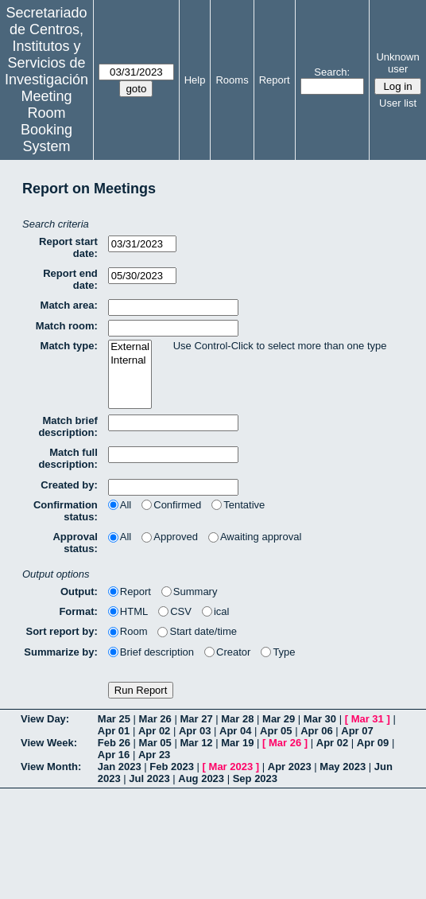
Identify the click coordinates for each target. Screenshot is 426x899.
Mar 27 (196, 719)
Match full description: (67, 458)
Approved (169, 537)
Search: (332, 72)
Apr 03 (195, 731)
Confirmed (171, 505)
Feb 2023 (171, 767)
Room (128, 631)
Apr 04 (235, 731)
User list (397, 103)
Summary (189, 591)
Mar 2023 (231, 767)
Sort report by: (62, 631)
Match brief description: (67, 426)
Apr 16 (114, 755)
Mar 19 (237, 743)
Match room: (67, 326)
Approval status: (74, 543)
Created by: (69, 485)
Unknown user (397, 63)
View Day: (45, 719)
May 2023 (343, 767)
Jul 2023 (149, 778)
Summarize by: (60, 652)
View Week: (49, 743)
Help (195, 80)
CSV (175, 611)
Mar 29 (278, 719)
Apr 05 (276, 731)
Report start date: (68, 247)
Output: (79, 591)
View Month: (51, 767)
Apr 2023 (290, 767)
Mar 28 (237, 719)
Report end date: (70, 279)
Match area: (69, 305)
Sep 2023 (255, 778)
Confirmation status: (65, 511)
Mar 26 (155, 719)
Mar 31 (367, 719)
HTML (128, 611)
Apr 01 (114, 731)
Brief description (151, 652)
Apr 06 (316, 731)
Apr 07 (357, 731)
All (119, 505)
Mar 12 (196, 743)
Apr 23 (154, 755)
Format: (78, 611)
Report (274, 80)
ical (216, 611)
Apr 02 (154, 731)
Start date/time (197, 631)
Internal (130, 361)
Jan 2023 (119, 767)
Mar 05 (155, 743)
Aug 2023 (201, 778)
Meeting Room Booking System (46, 121)
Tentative (238, 505)
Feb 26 (114, 743)
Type (278, 652)
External (130, 347)
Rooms (231, 80)
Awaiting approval (254, 537)
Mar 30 (320, 719)
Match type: (69, 346)
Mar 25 (114, 719)
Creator (227, 652)
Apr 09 (373, 743)
